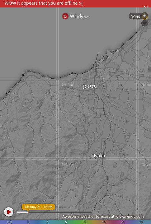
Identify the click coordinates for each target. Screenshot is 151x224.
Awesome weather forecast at (103, 216)
